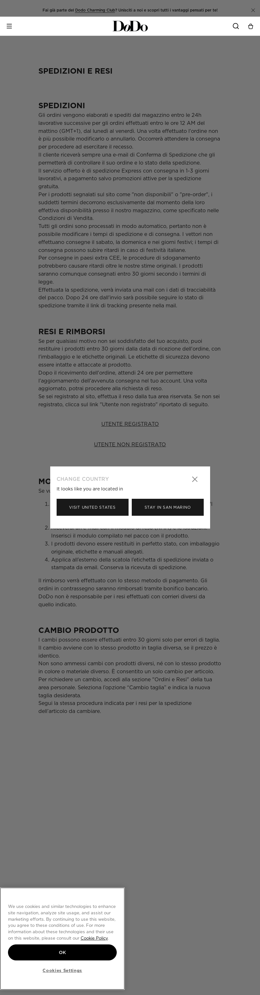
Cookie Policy (94, 938)
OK (62, 952)
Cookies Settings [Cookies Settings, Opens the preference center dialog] (62, 970)
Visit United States (92, 507)
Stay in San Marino (168, 507)
